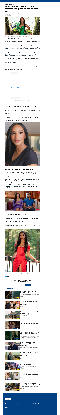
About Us (6, 403)
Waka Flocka (30, 223)
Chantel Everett (23, 38)
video (13, 52)
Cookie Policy (6, 407)
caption (29, 117)
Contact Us (18, 403)
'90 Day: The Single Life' (23, 186)
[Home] (8, 1)
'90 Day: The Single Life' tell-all (33, 218)
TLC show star (12, 47)
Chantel (10, 115)
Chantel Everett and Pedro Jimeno (11, 172)
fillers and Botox (17, 111)
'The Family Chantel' (28, 184)
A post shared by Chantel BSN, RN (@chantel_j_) (22, 100)
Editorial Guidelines (7, 404)
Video (53, 1)
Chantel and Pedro (12, 179)
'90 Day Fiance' (16, 38)
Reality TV (43, 1)
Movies (50, 1)
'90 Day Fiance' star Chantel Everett (11, 216)
